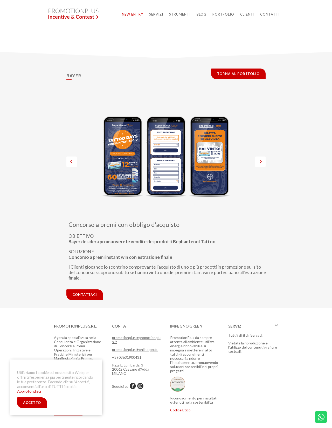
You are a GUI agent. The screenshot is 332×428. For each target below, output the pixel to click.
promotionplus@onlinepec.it (135, 349)
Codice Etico (180, 410)
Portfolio (223, 14)
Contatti (270, 14)
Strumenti (180, 14)
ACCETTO (32, 402)
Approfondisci (29, 391)
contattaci (84, 295)
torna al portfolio (238, 74)
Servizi (156, 14)
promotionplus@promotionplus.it (136, 339)
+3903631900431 (126, 357)
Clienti (247, 14)
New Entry (132, 14)
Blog (201, 14)
